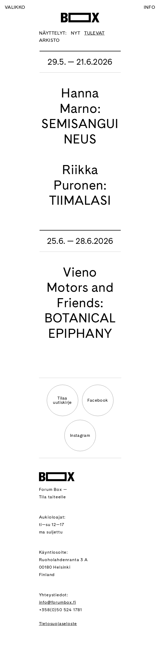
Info (149, 7)
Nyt (75, 33)
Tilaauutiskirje (62, 400)
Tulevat (94, 33)
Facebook (97, 400)
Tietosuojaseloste (58, 623)
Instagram (80, 435)
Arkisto (49, 40)
